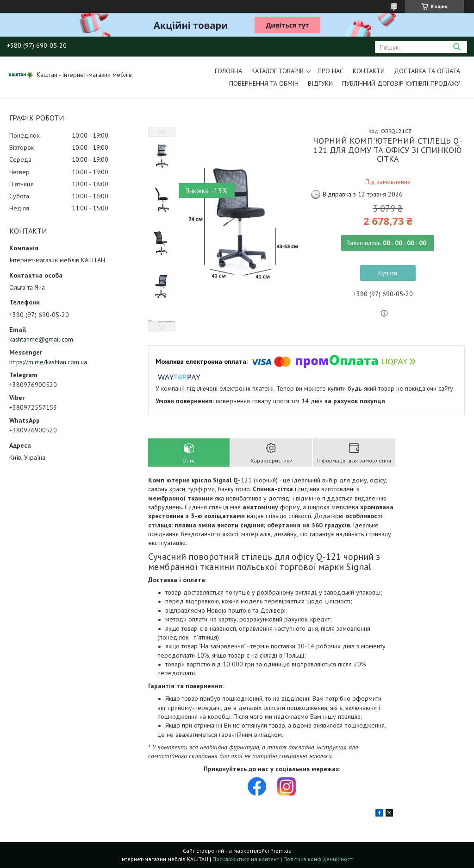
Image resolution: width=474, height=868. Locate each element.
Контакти (369, 71)
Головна (228, 71)
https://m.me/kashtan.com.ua (48, 362)
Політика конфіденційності (318, 858)
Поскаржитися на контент (245, 858)
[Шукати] (456, 47)
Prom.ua (281, 850)
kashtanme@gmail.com (41, 339)
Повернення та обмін (264, 83)
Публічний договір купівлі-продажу (401, 83)
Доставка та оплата (427, 71)
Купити (387, 273)
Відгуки (320, 83)
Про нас (330, 71)
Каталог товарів (277, 71)
